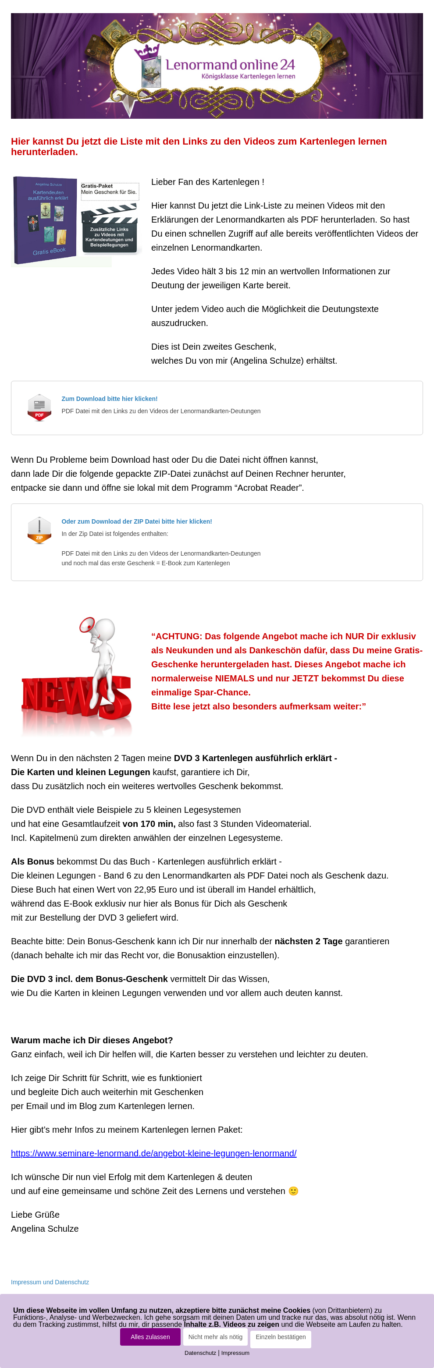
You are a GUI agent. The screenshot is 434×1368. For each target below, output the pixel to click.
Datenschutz (200, 1353)
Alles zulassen (150, 1336)
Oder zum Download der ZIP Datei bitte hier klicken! (136, 521)
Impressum (235, 1353)
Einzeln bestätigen (281, 1336)
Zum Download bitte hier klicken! (109, 398)
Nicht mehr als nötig (216, 1336)
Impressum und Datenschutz (50, 1282)
